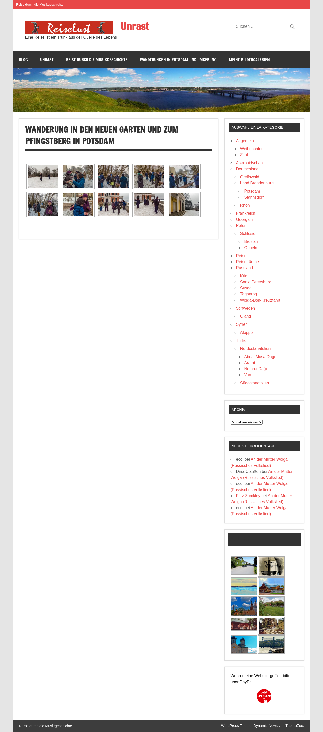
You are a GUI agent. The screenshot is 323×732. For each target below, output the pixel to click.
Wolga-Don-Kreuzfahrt (260, 300)
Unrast (135, 26)
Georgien (244, 219)
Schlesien (249, 233)
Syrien (242, 324)
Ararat (249, 363)
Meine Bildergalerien (249, 59)
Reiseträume (247, 262)
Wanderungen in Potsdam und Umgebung (178, 59)
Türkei (241, 340)
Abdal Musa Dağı (259, 357)
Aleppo (246, 332)
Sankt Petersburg (256, 282)
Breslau (251, 241)
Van (247, 375)
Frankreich (245, 213)
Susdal (246, 288)
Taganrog (248, 294)
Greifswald (249, 177)
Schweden (245, 308)
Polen (241, 225)
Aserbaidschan (249, 163)
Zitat (244, 155)
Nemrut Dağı (255, 369)
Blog (23, 59)
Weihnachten (252, 149)
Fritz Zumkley (248, 496)
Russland (244, 268)
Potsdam (252, 191)
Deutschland (247, 169)
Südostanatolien (254, 383)
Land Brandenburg (257, 183)
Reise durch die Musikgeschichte (39, 4)
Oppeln (250, 248)
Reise (241, 256)
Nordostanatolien (255, 348)
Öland (245, 316)
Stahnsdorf (254, 197)
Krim (244, 276)
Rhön (245, 205)
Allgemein (245, 141)
